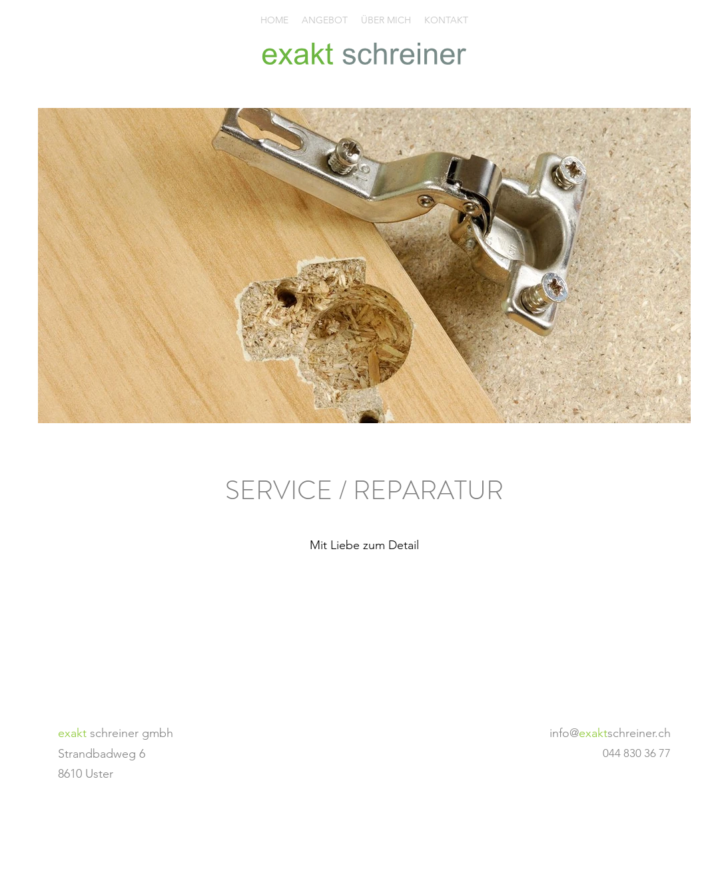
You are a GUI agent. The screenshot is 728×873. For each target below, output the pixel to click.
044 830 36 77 (637, 753)
